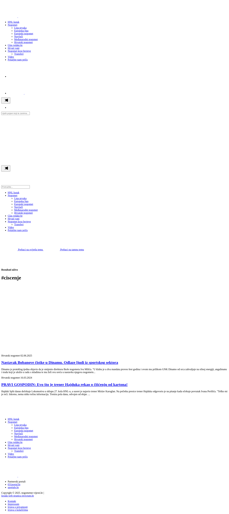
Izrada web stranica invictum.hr (17, 495)
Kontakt (12, 501)
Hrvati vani (13, 48)
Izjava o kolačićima (18, 510)
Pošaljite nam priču (18, 59)
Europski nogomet (23, 33)
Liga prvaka (20, 27)
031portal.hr (14, 484)
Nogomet (12, 25)
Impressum (13, 504)
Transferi (19, 54)
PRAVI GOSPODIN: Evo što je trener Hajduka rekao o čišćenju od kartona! (64, 384)
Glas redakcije (15, 45)
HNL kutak (13, 22)
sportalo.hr (13, 487)
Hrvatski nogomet (23, 42)
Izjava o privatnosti (18, 507)
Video (11, 56)
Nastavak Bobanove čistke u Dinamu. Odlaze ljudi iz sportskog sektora (59, 362)
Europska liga (21, 30)
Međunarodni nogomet (26, 39)
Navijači (18, 36)
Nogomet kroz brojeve (19, 51)
